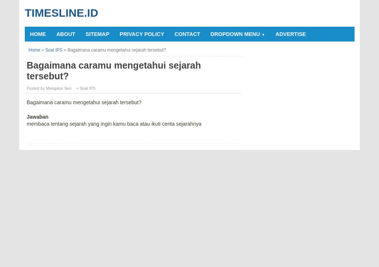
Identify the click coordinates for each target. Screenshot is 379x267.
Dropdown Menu (238, 34)
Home (38, 34)
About (65, 34)
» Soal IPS (85, 88)
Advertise (290, 34)
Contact (187, 34)
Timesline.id (61, 13)
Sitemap (97, 34)
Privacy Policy (142, 34)
